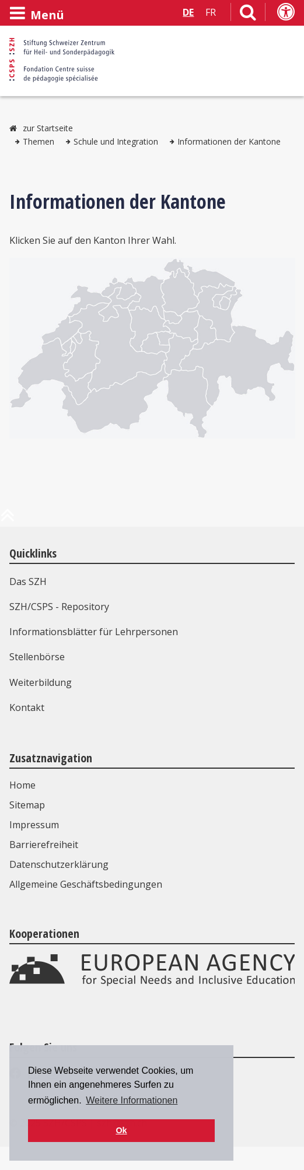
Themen (38, 141)
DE (188, 12)
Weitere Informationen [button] (131, 1100)
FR (210, 12)
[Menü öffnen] (36, 13)
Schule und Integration (116, 141)
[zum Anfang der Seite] (7, 519)
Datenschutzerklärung (59, 864)
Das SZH (28, 581)
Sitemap (27, 804)
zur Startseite (48, 128)
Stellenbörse (37, 656)
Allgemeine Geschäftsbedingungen (85, 884)
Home (22, 785)
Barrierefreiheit (43, 844)
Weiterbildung (40, 682)
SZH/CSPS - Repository (59, 606)
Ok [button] (121, 1130)
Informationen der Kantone (229, 141)
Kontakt (26, 707)
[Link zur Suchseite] (248, 14)
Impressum (34, 824)
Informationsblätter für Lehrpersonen (93, 631)
